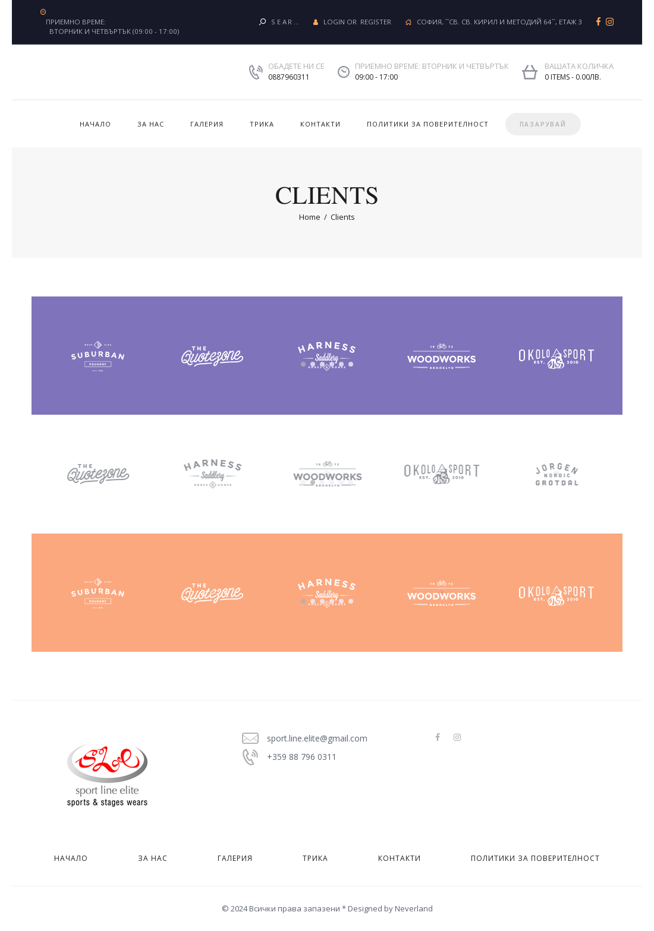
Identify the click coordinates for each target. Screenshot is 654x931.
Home (309, 217)
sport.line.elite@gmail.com (317, 738)
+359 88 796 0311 (302, 756)
